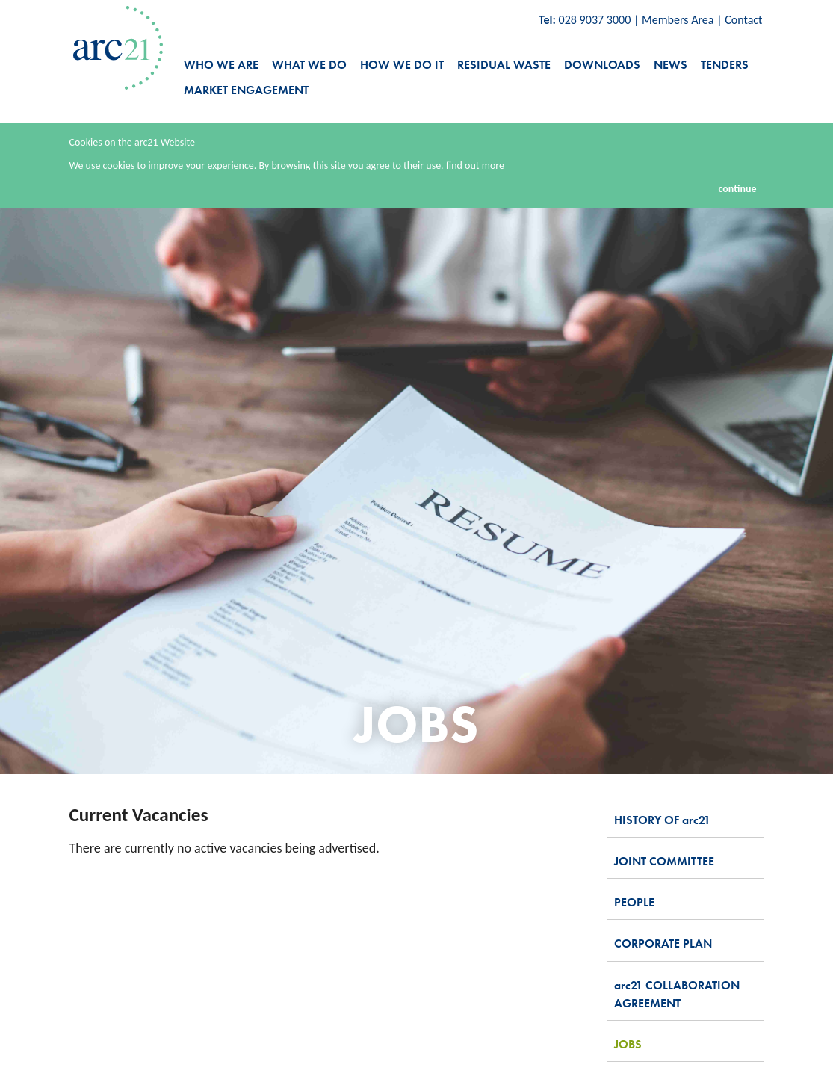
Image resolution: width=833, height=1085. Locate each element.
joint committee (664, 861)
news (670, 64)
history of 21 (662, 820)
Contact (743, 20)
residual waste (504, 64)
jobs (628, 1044)
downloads (602, 64)
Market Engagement (246, 90)
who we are (221, 64)
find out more (475, 165)
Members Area (678, 20)
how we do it (402, 64)
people (634, 902)
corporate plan (663, 943)
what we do (309, 64)
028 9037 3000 (595, 20)
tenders (725, 64)
